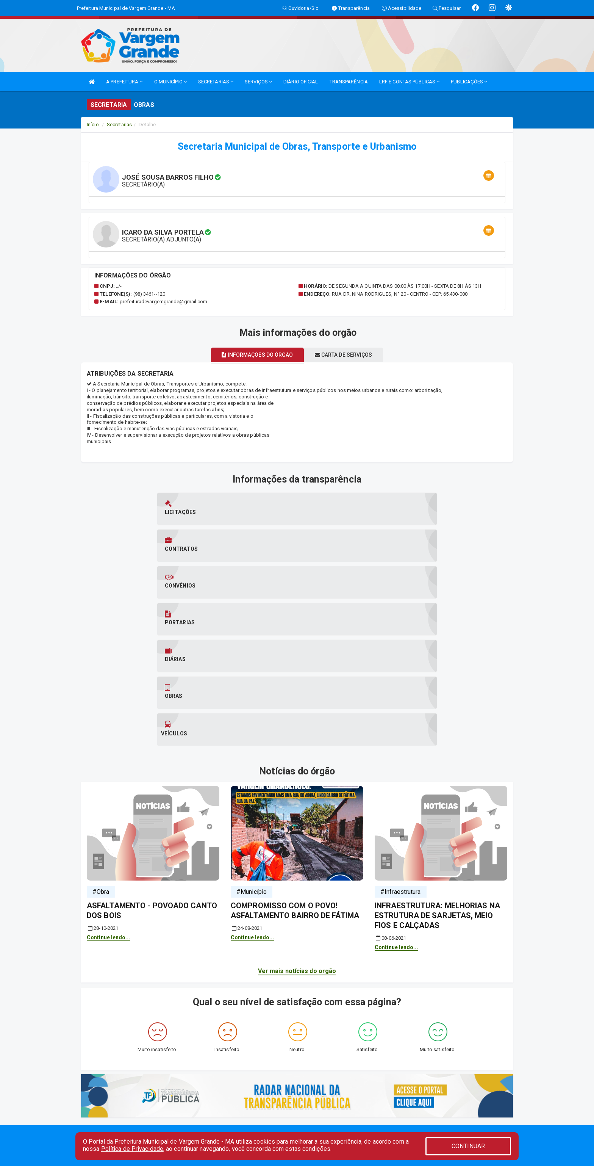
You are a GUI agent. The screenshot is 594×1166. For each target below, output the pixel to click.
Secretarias (119, 124)
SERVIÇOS (258, 82)
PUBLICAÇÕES (469, 82)
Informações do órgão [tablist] (252, 355)
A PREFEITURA (124, 82)
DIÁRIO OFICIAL (300, 82)
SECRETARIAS (215, 82)
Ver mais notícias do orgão (297, 787)
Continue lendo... (108, 753)
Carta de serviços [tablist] (348, 355)
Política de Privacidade (132, 1148)
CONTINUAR (468, 1146)
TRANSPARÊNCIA (349, 82)
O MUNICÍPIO (170, 82)
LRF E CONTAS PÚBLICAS (409, 82)
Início (93, 124)
